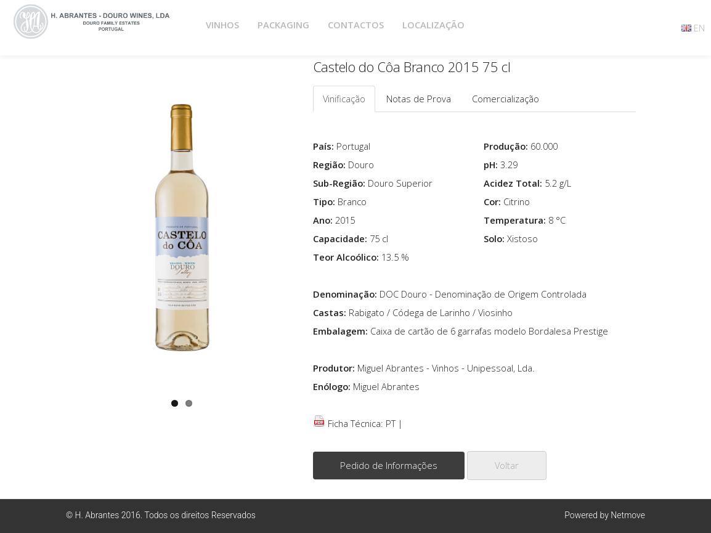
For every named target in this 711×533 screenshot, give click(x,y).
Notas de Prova (418, 98)
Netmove (628, 515)
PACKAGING (283, 24)
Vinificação (344, 98)
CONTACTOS (356, 24)
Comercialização (505, 98)
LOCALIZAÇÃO (433, 24)
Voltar (507, 465)
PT (391, 423)
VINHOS (222, 24)
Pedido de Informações (388, 465)
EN (699, 28)
